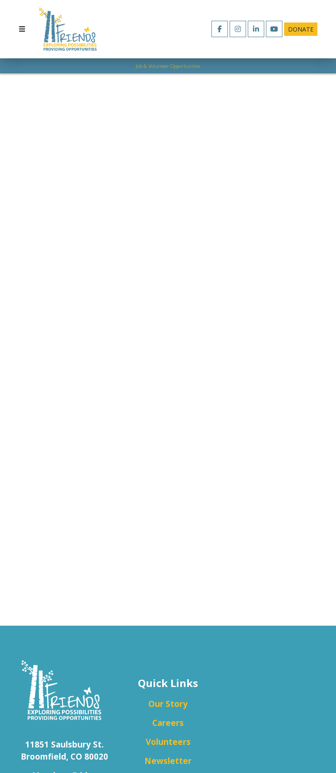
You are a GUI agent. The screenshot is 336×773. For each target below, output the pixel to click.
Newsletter (168, 760)
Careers (168, 722)
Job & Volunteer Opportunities (168, 66)
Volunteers (168, 741)
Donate (301, 29)
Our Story (168, 703)
